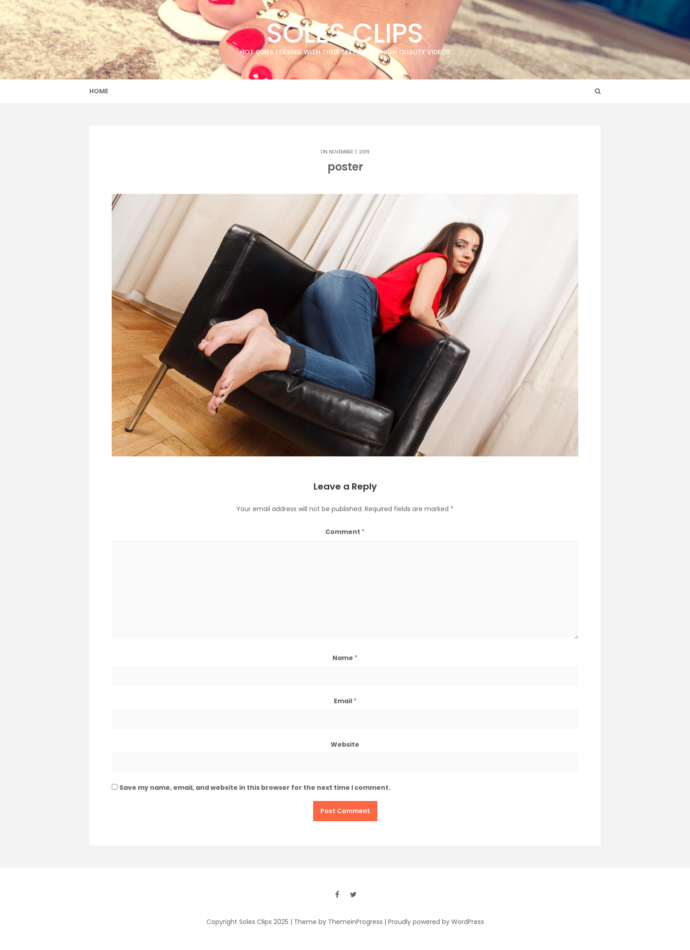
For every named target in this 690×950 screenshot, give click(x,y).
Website (345, 744)
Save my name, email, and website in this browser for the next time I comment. (254, 787)
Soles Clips (345, 35)
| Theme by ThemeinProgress (336, 921)
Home (98, 91)
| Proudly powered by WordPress (434, 921)
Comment (345, 531)
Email (345, 700)
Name (345, 657)
